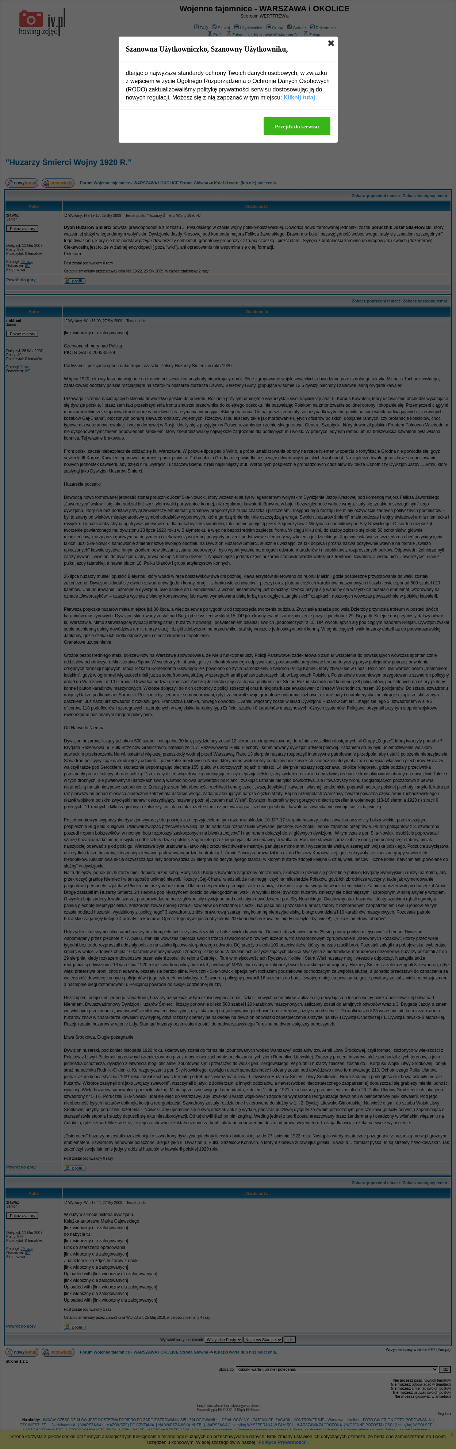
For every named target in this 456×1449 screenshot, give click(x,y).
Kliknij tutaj (299, 97)
